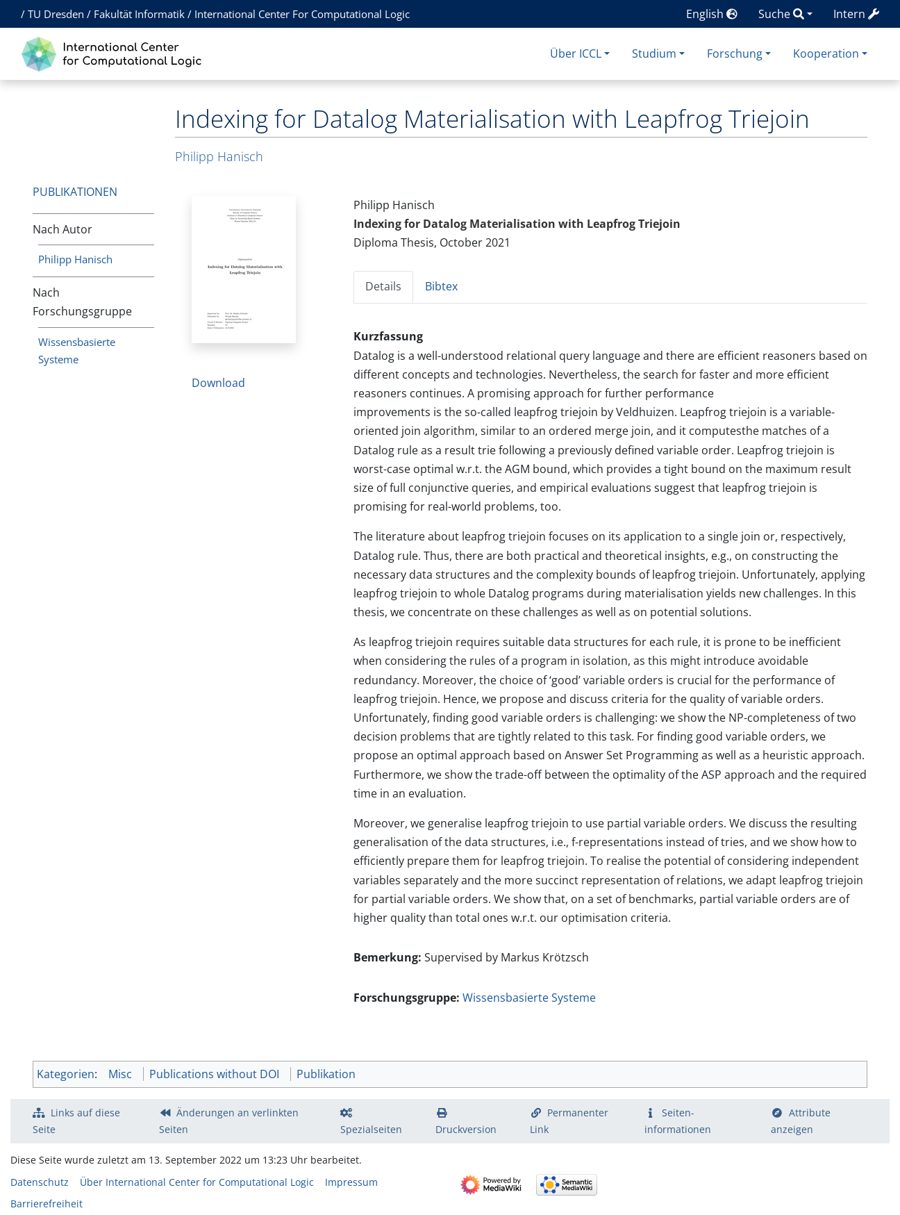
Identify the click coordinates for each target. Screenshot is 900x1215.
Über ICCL (575, 53)
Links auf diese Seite (76, 1121)
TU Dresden (56, 14)
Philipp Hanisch (75, 259)
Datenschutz (39, 1182)
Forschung (734, 53)
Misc (120, 1074)
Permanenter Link (569, 1121)
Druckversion (466, 1129)
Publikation (326, 1074)
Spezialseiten (371, 1129)
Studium (654, 53)
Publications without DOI (214, 1074)
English (712, 14)
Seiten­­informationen (677, 1121)
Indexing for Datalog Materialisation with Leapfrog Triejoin (517, 223)
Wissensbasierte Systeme (529, 997)
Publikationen (75, 191)
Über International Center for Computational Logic (197, 1182)
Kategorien (65, 1074)
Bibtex (441, 286)
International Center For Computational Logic (302, 14)
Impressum (351, 1182)
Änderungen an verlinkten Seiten (229, 1121)
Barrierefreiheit (46, 1203)
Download (218, 382)
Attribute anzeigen (801, 1121)
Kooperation (826, 53)
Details (383, 286)
